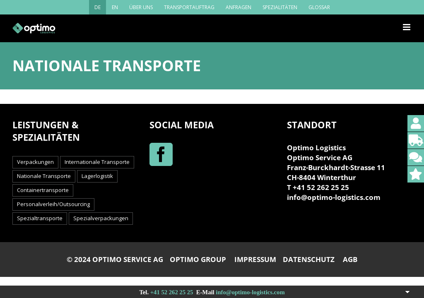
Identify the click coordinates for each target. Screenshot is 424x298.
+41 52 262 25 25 (171, 292)
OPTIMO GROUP (198, 259)
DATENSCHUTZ (309, 259)
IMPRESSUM (255, 259)
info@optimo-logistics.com (250, 292)
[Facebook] (161, 154)
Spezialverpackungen (100, 218)
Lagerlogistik (97, 176)
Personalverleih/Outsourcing (53, 204)
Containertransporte (43, 190)
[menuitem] (97, 7)
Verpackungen (35, 162)
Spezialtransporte (40, 218)
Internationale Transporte (97, 162)
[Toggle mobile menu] (407, 27)
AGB (350, 259)
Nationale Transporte (44, 176)
